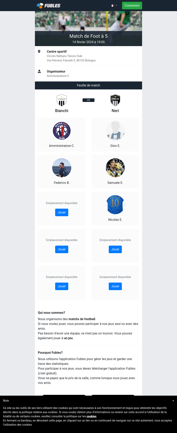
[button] (114, 6)
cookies (91, 416)
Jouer (62, 212)
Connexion (132, 5)
